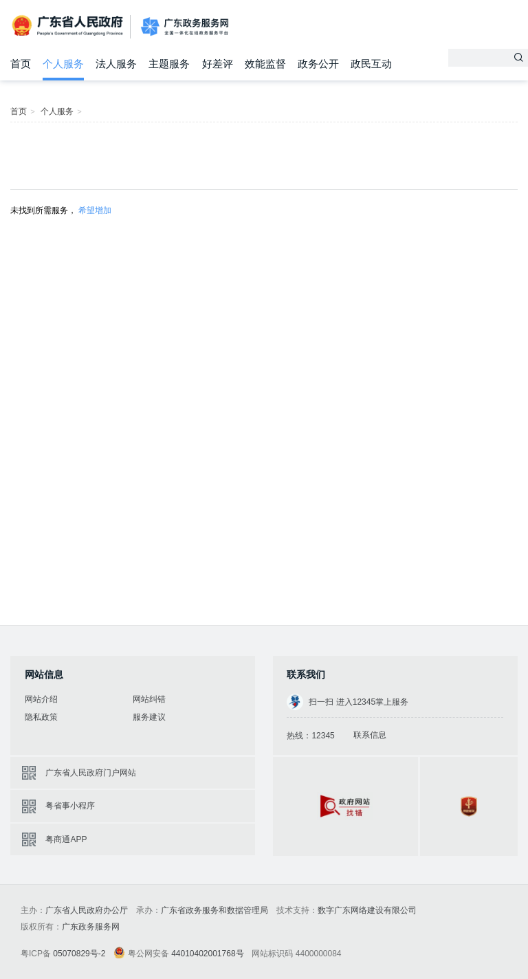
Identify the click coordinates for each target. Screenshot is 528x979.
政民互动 (371, 63)
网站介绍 (41, 699)
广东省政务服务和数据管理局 (214, 910)
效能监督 (265, 63)
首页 (20, 63)
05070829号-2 (79, 953)
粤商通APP (66, 839)
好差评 (217, 63)
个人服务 (63, 63)
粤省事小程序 (70, 806)
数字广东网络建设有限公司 (367, 910)
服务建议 (149, 717)
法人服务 (116, 63)
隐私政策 (41, 717)
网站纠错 (149, 699)
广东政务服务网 (184, 27)
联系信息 (369, 735)
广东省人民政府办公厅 (86, 910)
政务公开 (318, 63)
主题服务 (169, 63)
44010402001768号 (207, 953)
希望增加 (94, 210)
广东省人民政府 (68, 26)
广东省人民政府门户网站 (90, 773)
